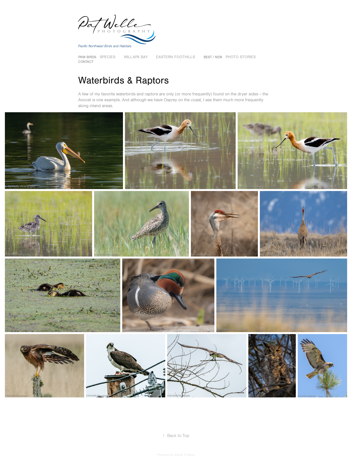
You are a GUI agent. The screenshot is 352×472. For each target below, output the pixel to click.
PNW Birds (87, 57)
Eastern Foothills (175, 57)
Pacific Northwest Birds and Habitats (105, 46)
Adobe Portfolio (184, 455)
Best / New (213, 57)
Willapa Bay (136, 57)
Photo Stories (241, 57)
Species (107, 57)
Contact (85, 62)
